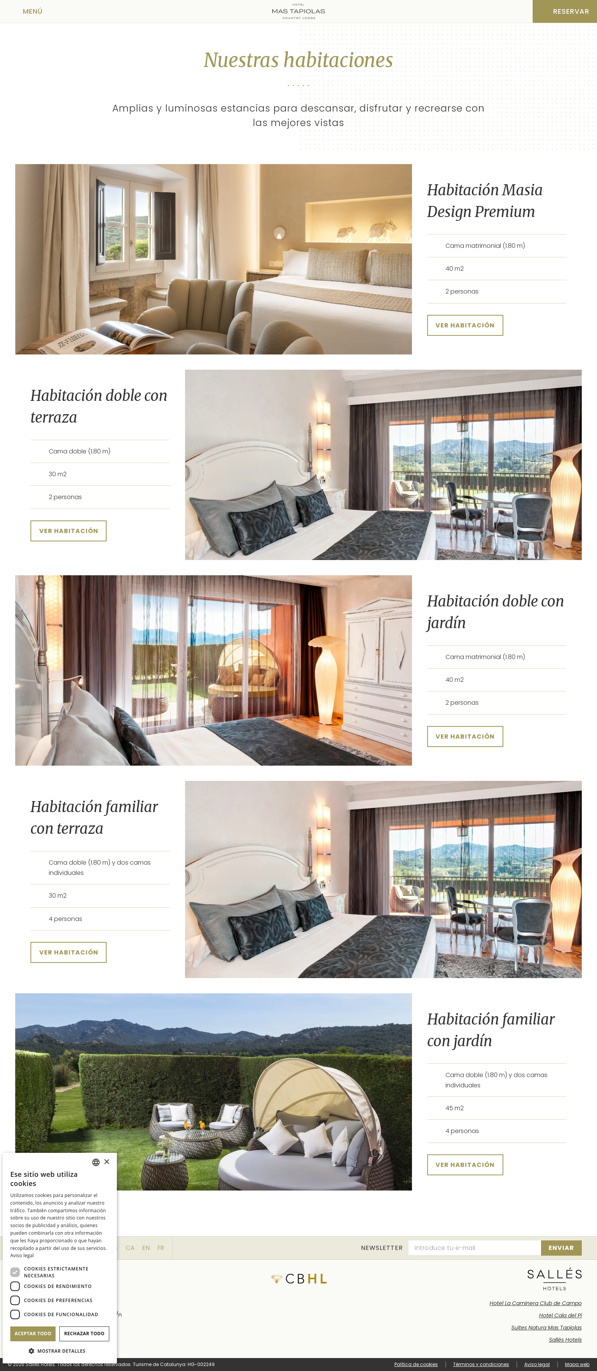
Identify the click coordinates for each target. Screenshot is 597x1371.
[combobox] (96, 1162)
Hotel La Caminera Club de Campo (536, 1303)
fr (161, 1247)
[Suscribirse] (561, 1248)
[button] (59, 1351)
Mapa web (577, 1364)
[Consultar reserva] (565, 11)
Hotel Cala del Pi (560, 1315)
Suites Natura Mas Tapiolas (546, 1327)
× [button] (106, 1162)
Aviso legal (537, 1364)
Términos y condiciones (481, 1364)
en (146, 1247)
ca (130, 1247)
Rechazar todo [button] (84, 1333)
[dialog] (60, 1258)
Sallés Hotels (565, 1340)
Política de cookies (416, 1364)
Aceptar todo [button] (32, 1333)
